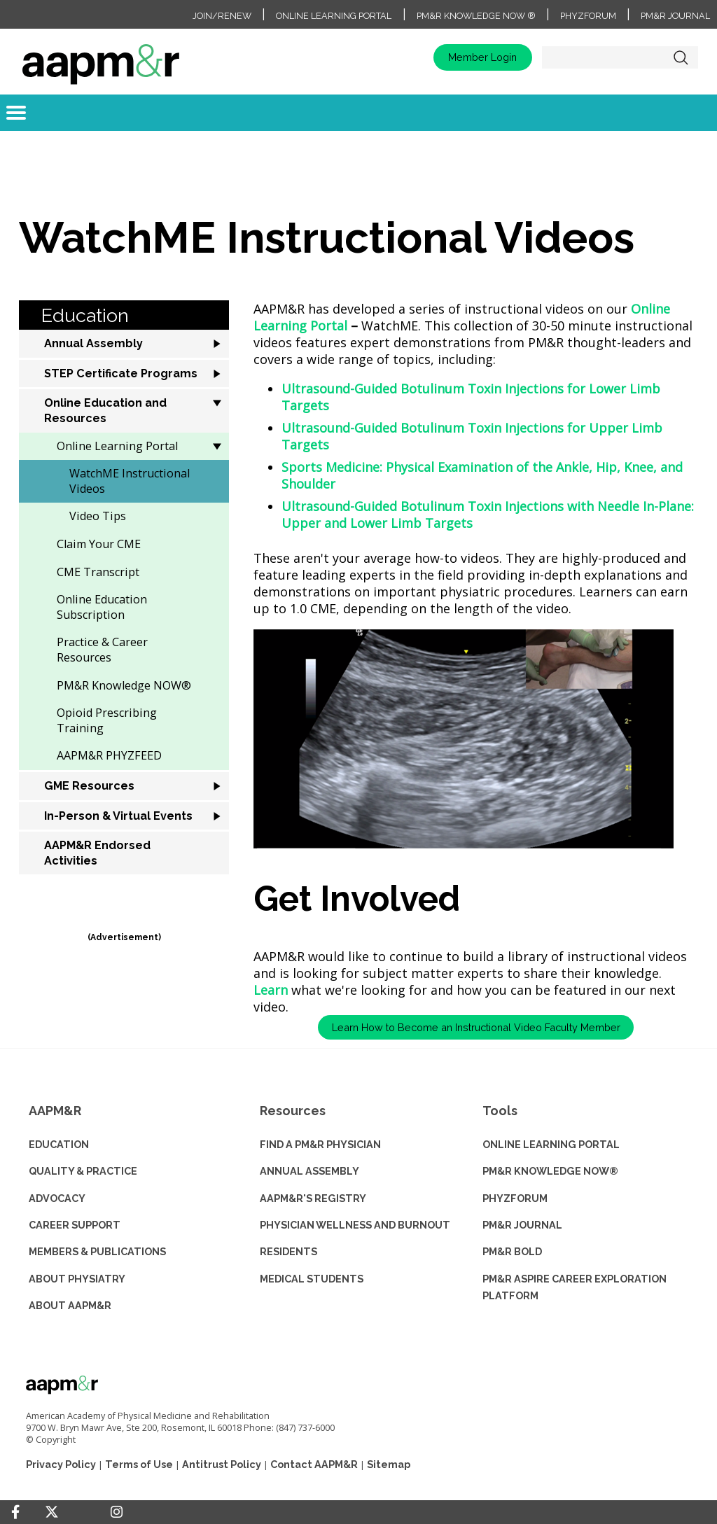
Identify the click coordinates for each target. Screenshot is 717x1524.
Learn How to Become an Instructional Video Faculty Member (476, 1027)
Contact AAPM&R (314, 1464)
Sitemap (388, 1464)
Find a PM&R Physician (320, 1144)
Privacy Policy (61, 1464)
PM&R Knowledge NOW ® (476, 16)
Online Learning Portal (333, 16)
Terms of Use (139, 1464)
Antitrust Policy (221, 1464)
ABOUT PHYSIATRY (77, 1279)
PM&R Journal (675, 16)
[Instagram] (117, 1512)
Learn (270, 989)
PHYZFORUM (515, 1198)
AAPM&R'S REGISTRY (313, 1198)
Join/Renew (222, 16)
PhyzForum (588, 16)
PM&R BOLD (512, 1251)
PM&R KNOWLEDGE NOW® (550, 1171)
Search (681, 57)
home (101, 57)
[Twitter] (52, 1512)
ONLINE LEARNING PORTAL (551, 1144)
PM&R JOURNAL (522, 1225)
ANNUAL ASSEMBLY (309, 1171)
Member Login (482, 57)
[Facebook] (15, 1512)
